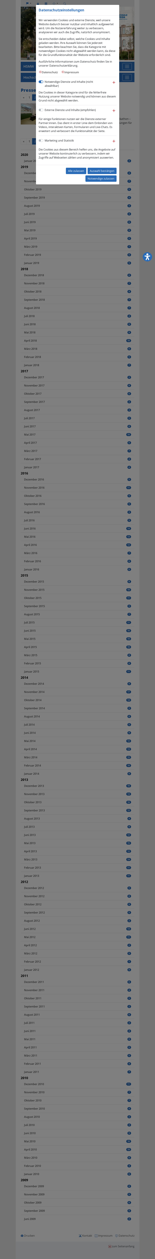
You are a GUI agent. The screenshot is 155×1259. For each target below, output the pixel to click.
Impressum (71, 72)
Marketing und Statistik (59, 140)
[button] (114, 84)
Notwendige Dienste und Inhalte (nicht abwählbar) (69, 84)
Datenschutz (50, 72)
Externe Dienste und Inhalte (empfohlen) (70, 110)
